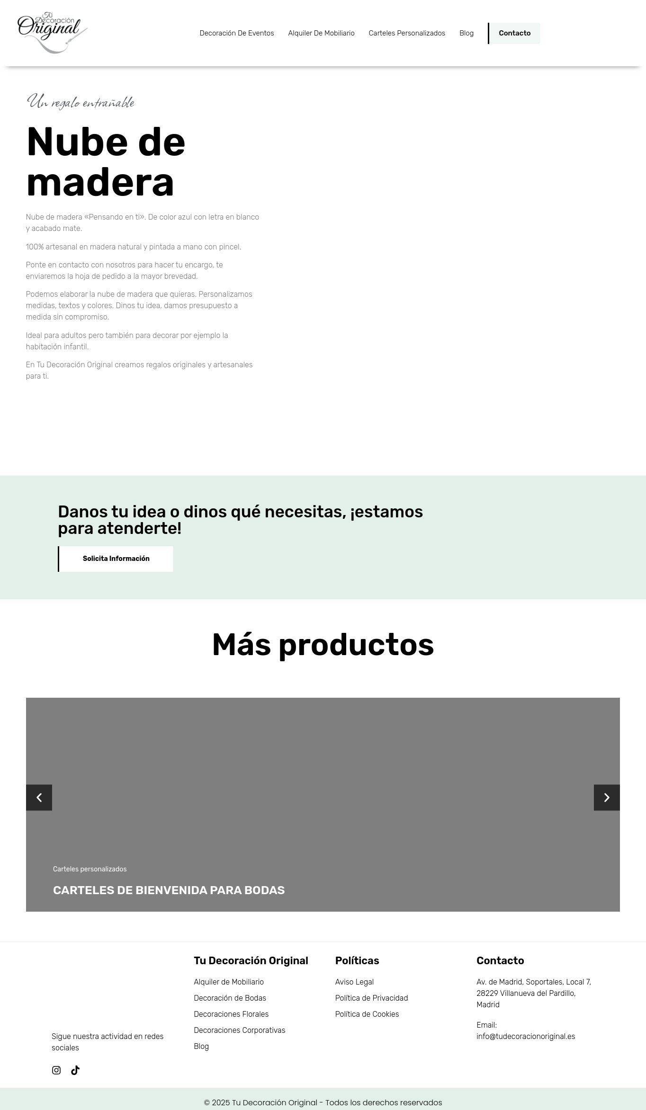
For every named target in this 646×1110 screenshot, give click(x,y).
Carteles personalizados (407, 33)
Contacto (514, 33)
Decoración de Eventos (237, 33)
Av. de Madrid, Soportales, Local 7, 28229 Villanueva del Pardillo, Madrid (533, 984)
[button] (39, 788)
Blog (466, 33)
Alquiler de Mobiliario (321, 33)
